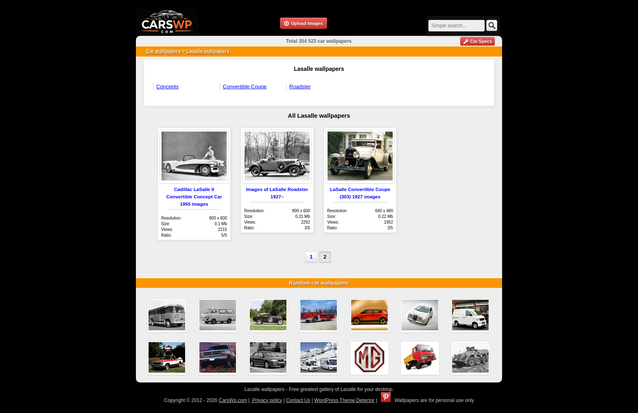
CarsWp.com (233, 400)
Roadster (300, 86)
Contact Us (298, 400)
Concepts (167, 86)
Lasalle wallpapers (207, 51)
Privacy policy (266, 400)
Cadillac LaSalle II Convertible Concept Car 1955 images (194, 196)
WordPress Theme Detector (344, 400)
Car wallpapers (163, 51)
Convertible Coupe (245, 86)
